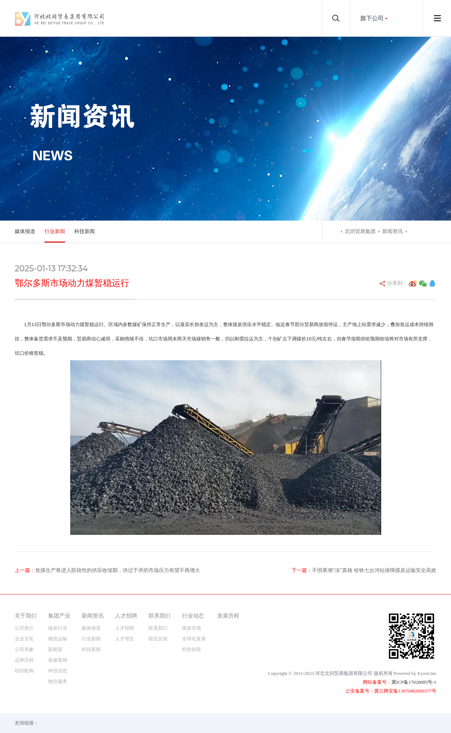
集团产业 (59, 615)
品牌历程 (24, 660)
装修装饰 (57, 660)
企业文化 (24, 638)
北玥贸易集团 (360, 231)
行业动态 (193, 615)
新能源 (55, 649)
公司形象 (24, 649)
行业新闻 (54, 231)
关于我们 (26, 615)
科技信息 (57, 670)
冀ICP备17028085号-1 (413, 682)
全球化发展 (194, 638)
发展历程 (228, 615)
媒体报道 (25, 231)
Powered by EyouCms (415, 673)
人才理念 (124, 638)
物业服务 (57, 681)
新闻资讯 (392, 231)
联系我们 (159, 615)
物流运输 (57, 638)
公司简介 (24, 628)
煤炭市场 (191, 628)
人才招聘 (126, 615)
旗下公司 (372, 18)
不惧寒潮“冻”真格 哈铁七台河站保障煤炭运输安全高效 (374, 570)
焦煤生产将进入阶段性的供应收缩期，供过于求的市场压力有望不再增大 (117, 570)
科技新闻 (84, 231)
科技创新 (191, 649)
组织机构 (24, 670)
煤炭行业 (57, 628)
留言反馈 (158, 638)
